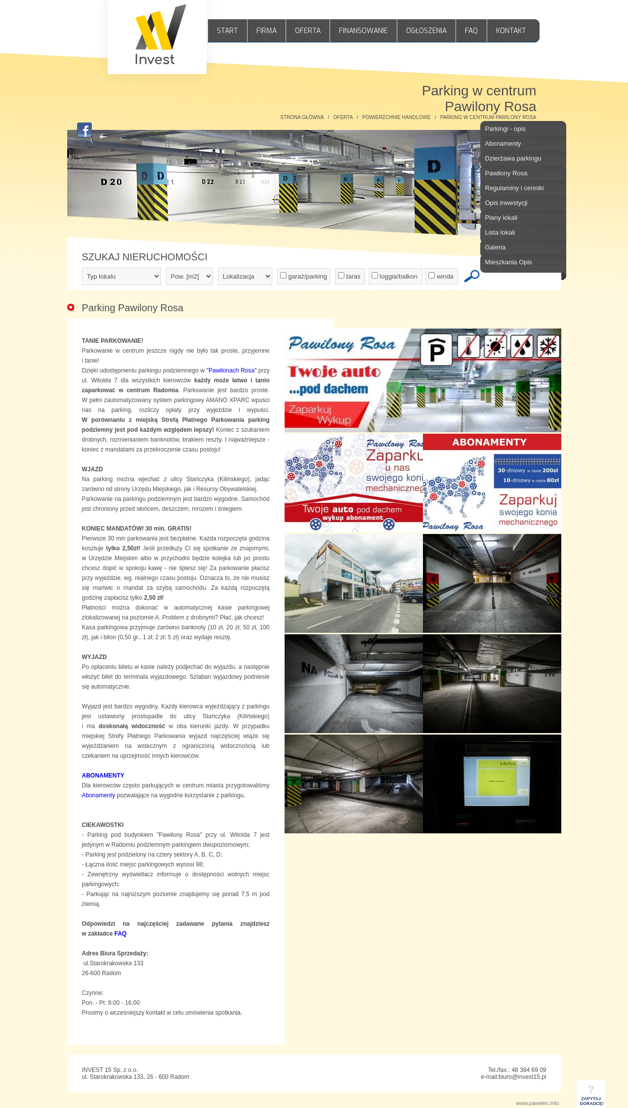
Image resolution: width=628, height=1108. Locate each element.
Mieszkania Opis (508, 262)
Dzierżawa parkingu (513, 158)
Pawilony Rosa (506, 173)
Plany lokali (501, 217)
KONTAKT (511, 31)
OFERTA (308, 31)
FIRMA (266, 31)
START (227, 31)
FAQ (471, 31)
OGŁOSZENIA (426, 31)
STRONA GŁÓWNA (302, 117)
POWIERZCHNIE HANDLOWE (396, 117)
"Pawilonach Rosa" (232, 370)
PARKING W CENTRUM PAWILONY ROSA (488, 117)
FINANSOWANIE (363, 31)
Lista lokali (500, 232)
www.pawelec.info (537, 1103)
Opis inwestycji (506, 202)
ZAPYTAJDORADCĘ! (592, 1097)
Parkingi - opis (505, 128)
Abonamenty (503, 143)
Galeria (495, 247)
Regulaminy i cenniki (514, 188)
